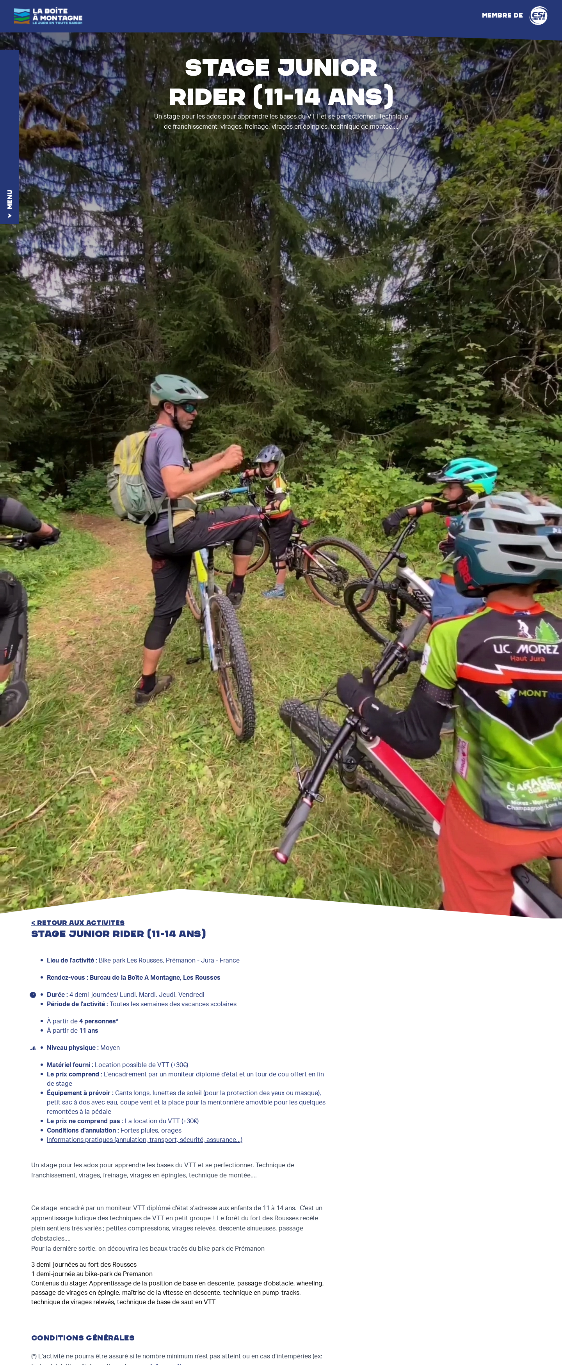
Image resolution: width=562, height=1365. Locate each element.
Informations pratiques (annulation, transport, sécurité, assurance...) (144, 1140)
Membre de (515, 15)
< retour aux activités (77, 923)
